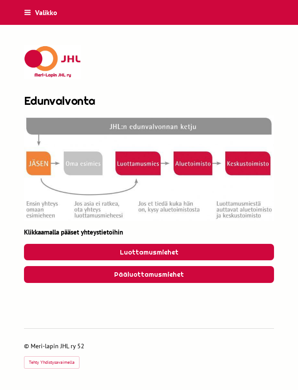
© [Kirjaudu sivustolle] (27, 346)
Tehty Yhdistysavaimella (52, 362)
